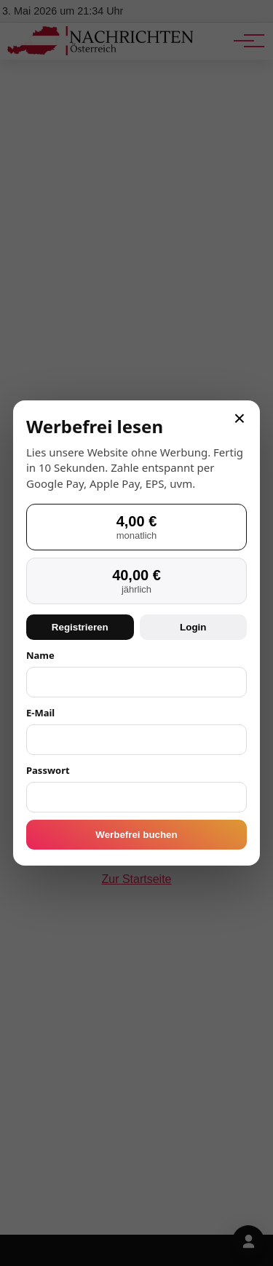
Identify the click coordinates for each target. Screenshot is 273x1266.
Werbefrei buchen (136, 834)
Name (40, 655)
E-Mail (40, 712)
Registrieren (80, 627)
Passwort (48, 770)
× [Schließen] (239, 419)
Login (193, 627)
